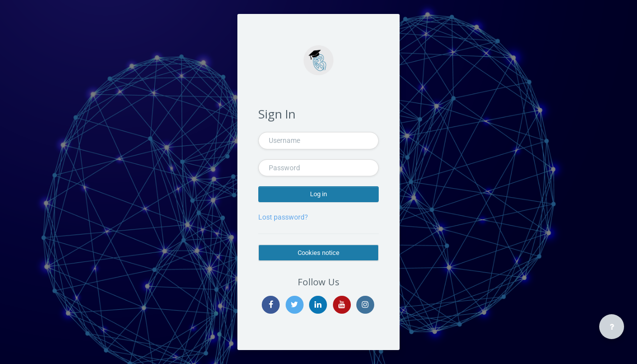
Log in (318, 194)
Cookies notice (318, 252)
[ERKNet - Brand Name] (318, 60)
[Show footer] (611, 326)
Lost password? (283, 217)
